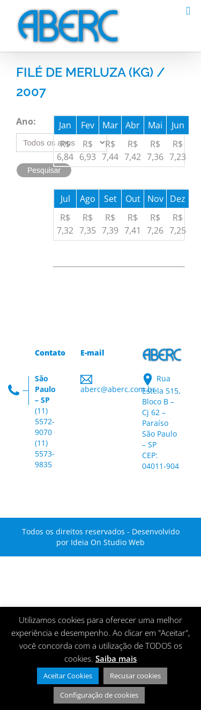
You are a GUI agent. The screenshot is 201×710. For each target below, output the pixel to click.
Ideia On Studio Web (108, 542)
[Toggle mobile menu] (188, 11)
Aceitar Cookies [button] (67, 675)
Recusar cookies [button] (135, 675)
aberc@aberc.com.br (117, 389)
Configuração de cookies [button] (99, 695)
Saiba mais (116, 658)
